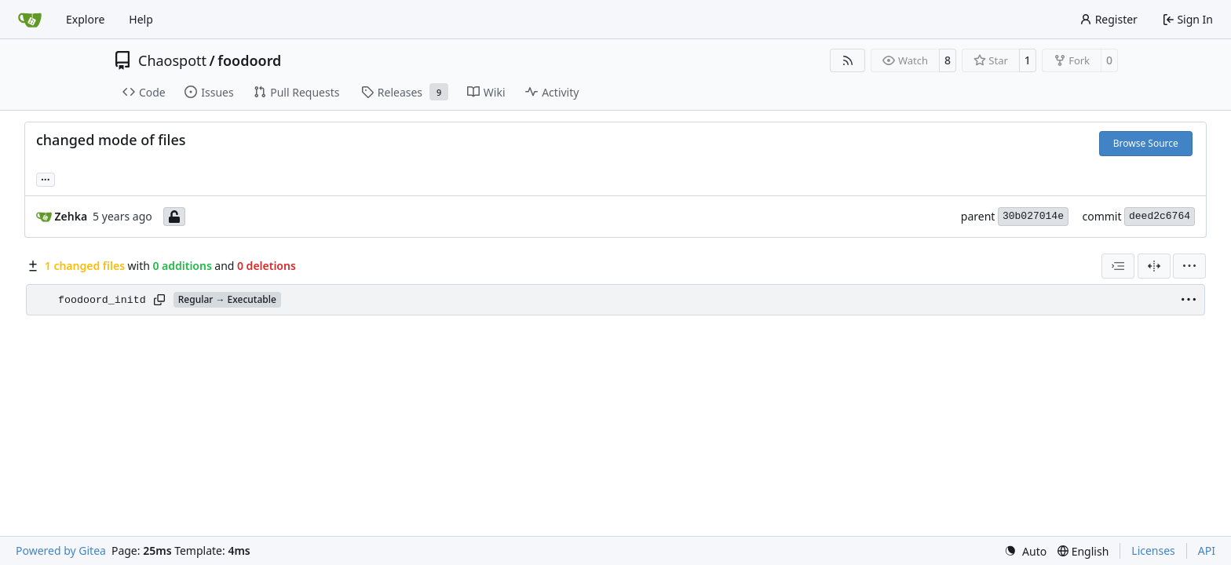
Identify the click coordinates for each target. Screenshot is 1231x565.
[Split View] (1154, 266)
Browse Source (1145, 143)
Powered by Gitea (61, 550)
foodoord (249, 60)
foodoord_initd (102, 300)
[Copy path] (159, 300)
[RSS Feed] (848, 60)
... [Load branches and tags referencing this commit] (45, 178)
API (1206, 550)
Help (141, 19)
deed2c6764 (1159, 216)
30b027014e (1033, 216)
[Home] (30, 19)
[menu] (1189, 266)
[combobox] (1117, 266)
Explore (85, 19)
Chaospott (172, 60)
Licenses (1153, 550)
